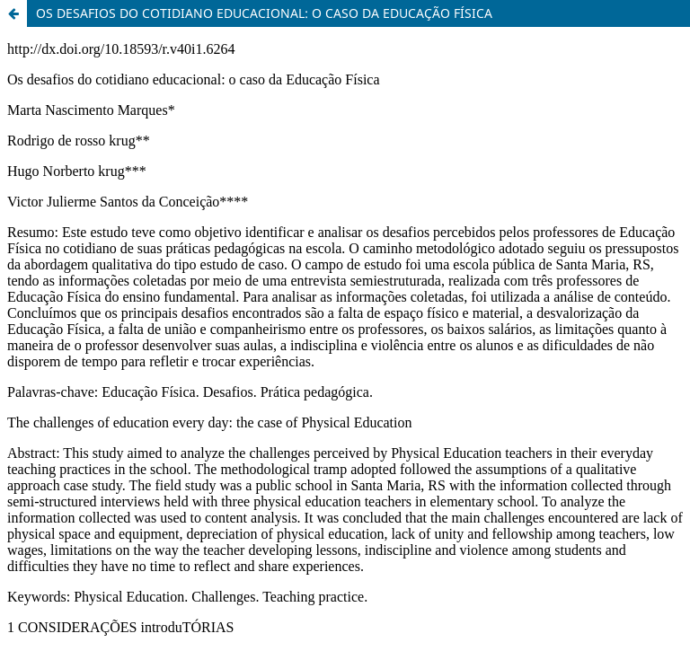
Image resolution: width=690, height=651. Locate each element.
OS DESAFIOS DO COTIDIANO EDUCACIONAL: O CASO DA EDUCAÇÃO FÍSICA (264, 13)
